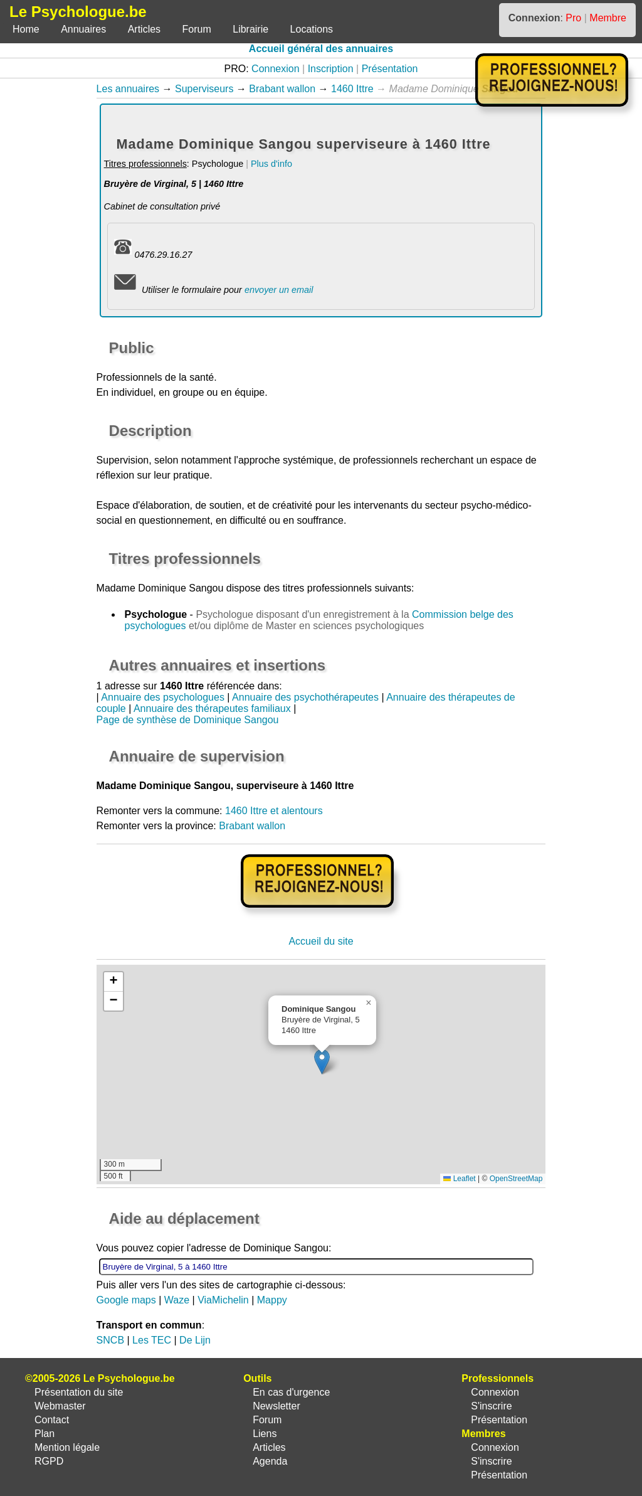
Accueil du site (320, 941)
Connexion (275, 68)
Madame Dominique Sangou (160, 588)
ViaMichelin (223, 1300)
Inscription (331, 68)
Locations (312, 29)
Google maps (126, 1300)
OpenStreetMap (516, 1178)
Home (26, 29)
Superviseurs (204, 88)
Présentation (390, 68)
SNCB (110, 1340)
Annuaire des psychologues (162, 697)
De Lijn (195, 1340)
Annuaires (83, 29)
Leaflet (459, 1178)
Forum (196, 29)
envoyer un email (279, 290)
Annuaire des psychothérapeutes (305, 697)
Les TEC (151, 1340)
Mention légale (67, 1447)
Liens (264, 1433)
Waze (176, 1300)
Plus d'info (271, 164)
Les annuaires (128, 88)
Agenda (270, 1461)
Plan (44, 1433)
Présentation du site (78, 1392)
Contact (51, 1419)
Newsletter (276, 1406)
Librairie (250, 29)
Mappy (272, 1300)
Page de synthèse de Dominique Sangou (188, 719)
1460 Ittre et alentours (274, 810)
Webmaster (60, 1406)
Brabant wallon (282, 88)
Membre (607, 18)
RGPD (48, 1461)
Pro (573, 18)
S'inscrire (491, 1406)
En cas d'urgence (291, 1392)
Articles (144, 29)
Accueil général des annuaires (321, 48)
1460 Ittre (352, 88)
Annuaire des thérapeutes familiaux (212, 708)
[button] (322, 1061)
